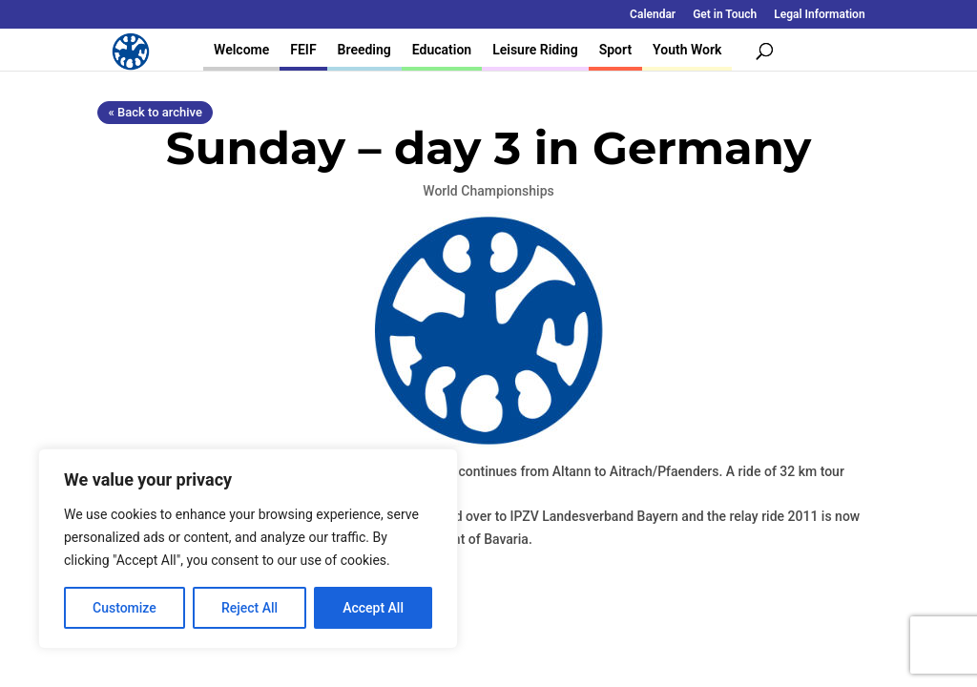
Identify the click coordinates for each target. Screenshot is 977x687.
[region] (248, 548)
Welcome (241, 49)
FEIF (303, 49)
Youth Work (687, 49)
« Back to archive (154, 112)
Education (441, 49)
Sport (615, 49)
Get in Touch (725, 15)
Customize (124, 607)
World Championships (488, 190)
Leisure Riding (535, 49)
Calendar (653, 15)
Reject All (249, 607)
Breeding (364, 49)
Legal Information (819, 15)
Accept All (373, 607)
